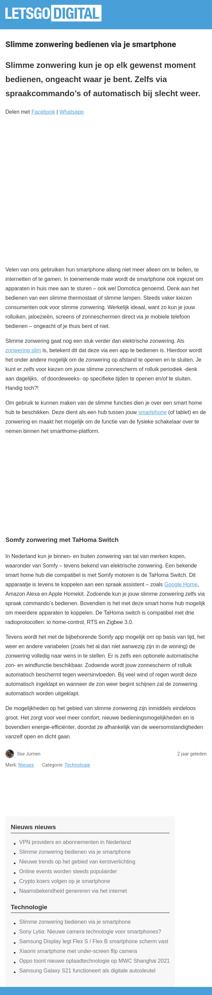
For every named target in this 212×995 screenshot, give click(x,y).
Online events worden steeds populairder (68, 871)
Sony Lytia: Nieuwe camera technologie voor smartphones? (90, 931)
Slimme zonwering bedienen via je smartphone (75, 852)
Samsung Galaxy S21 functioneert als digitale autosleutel (87, 970)
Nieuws (26, 765)
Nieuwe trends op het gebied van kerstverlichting (77, 861)
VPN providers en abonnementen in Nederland (75, 842)
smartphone (152, 412)
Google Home (181, 584)
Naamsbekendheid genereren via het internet (73, 891)
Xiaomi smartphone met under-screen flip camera (78, 951)
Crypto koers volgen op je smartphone (64, 881)
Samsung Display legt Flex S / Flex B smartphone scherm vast (93, 941)
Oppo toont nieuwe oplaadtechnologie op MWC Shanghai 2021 (94, 961)
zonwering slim (23, 350)
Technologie (77, 765)
